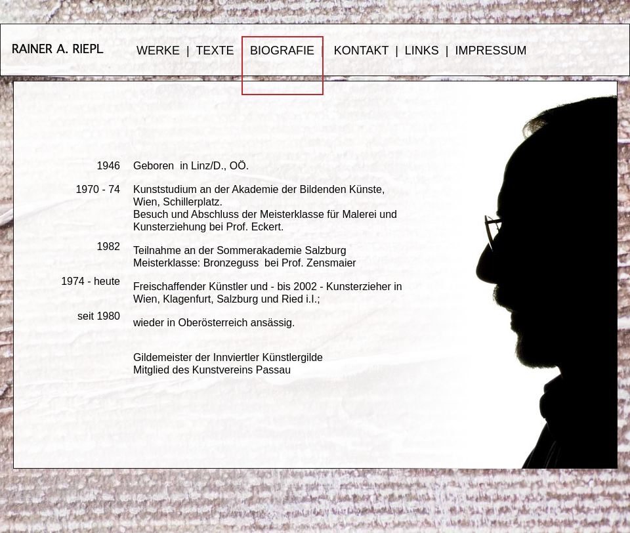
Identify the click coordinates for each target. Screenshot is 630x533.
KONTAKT (361, 50)
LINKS (422, 50)
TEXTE (215, 50)
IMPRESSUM (491, 50)
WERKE (158, 50)
